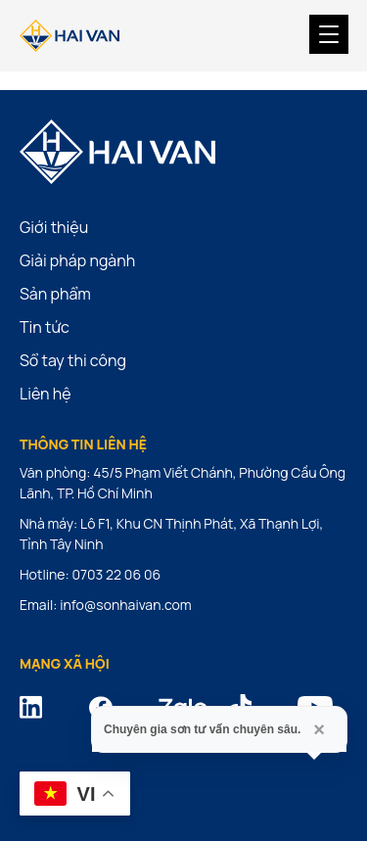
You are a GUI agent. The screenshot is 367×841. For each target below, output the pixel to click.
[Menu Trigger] (328, 34)
